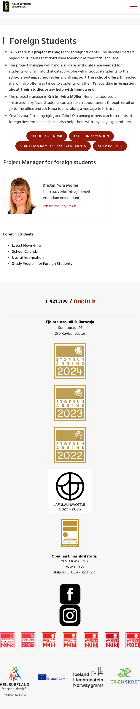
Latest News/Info (26, 246)
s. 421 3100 (56, 301)
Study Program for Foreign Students (42, 264)
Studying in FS (110, 146)
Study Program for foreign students (53, 146)
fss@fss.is (84, 301)
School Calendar (46, 136)
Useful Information (28, 258)
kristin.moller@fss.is (59, 206)
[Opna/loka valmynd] (133, 6)
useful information (91, 136)
